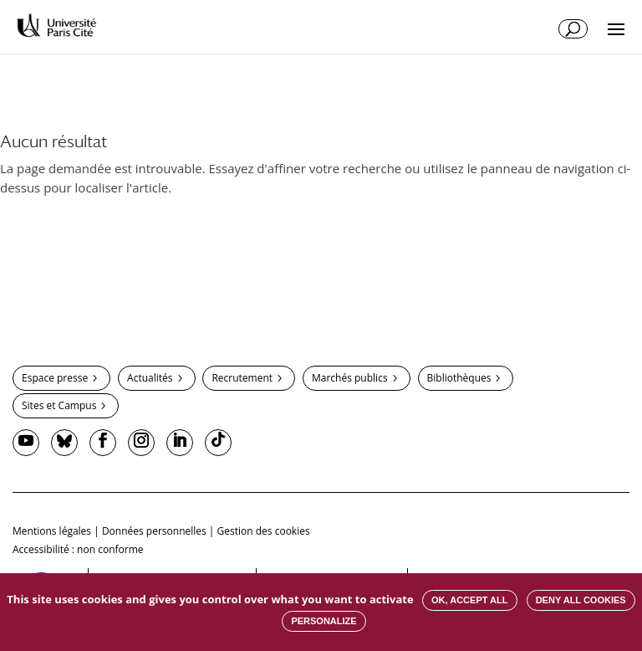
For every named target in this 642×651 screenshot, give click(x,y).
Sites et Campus (59, 405)
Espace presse (55, 378)
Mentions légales (52, 531)
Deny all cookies (581, 600)
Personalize (323, 621)
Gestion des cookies (263, 531)
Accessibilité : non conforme (78, 549)
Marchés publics (350, 378)
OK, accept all (469, 600)
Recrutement (242, 378)
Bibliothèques (459, 378)
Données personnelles (154, 531)
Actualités (149, 378)
